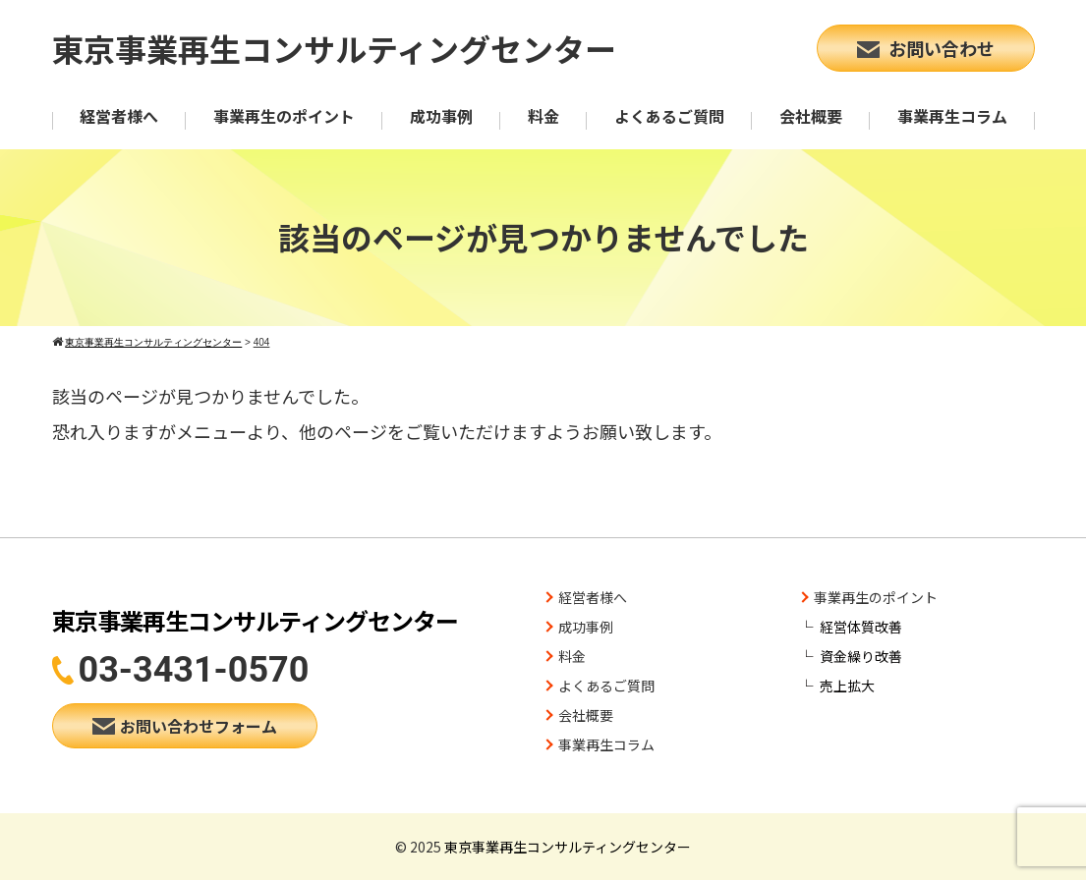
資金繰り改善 (861, 656)
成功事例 (441, 116)
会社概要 (810, 116)
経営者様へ (119, 116)
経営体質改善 (861, 626)
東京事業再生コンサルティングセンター (334, 48)
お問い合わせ (926, 48)
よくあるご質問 (669, 116)
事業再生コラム (952, 116)
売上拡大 (847, 685)
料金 (543, 116)
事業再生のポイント (284, 116)
